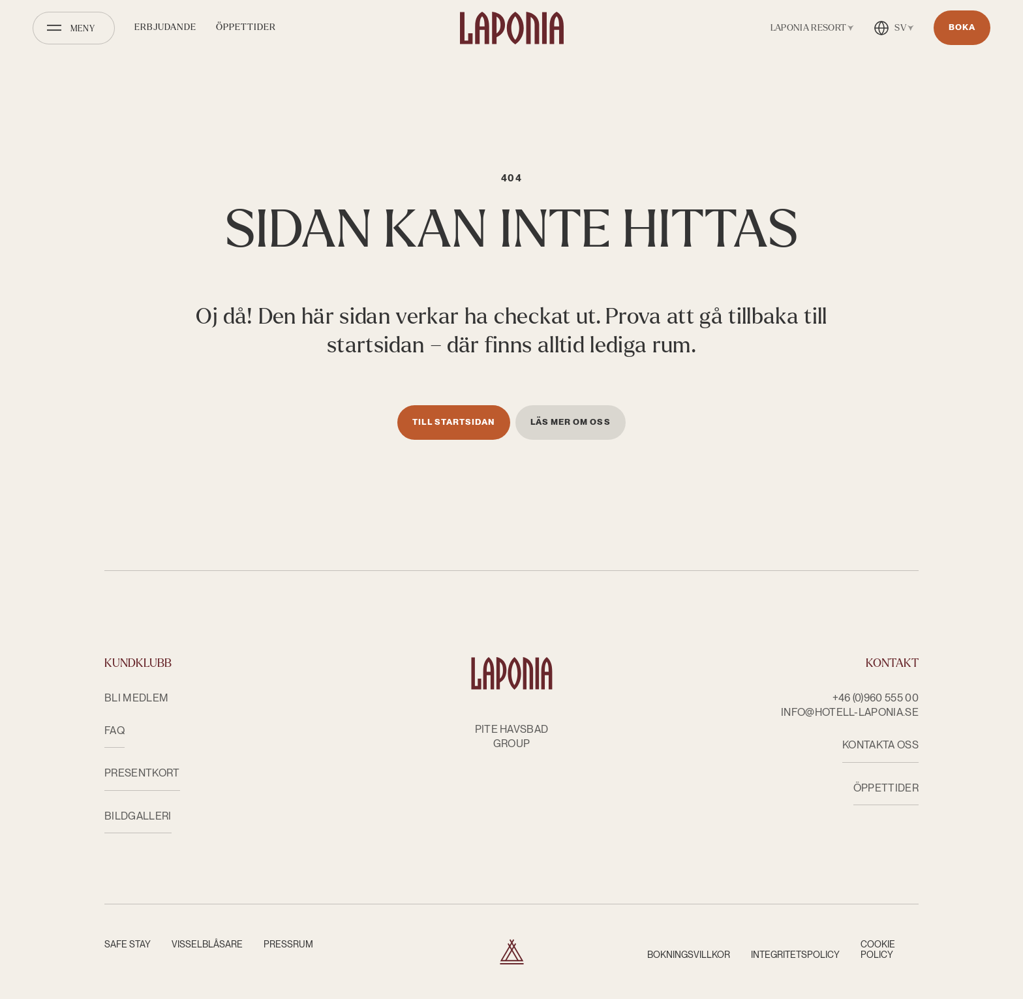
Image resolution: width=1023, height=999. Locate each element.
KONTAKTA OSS (880, 745)
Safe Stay (127, 944)
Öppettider (246, 27)
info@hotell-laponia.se (850, 712)
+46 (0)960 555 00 (875, 698)
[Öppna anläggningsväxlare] (810, 28)
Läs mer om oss (570, 422)
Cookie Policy (878, 949)
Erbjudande (165, 27)
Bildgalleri (138, 816)
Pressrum (288, 944)
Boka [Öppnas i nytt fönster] (962, 27)
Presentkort (142, 773)
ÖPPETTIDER (886, 788)
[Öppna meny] (74, 28)
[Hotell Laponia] (512, 28)
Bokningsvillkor (688, 954)
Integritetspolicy (795, 954)
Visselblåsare (207, 944)
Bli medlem (136, 698)
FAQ (114, 730)
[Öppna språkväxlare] (894, 28)
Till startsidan (453, 422)
